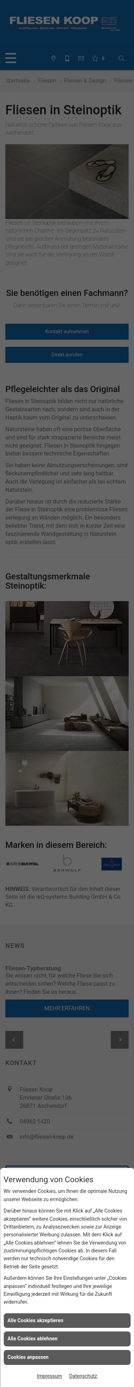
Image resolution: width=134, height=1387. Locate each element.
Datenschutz (83, 1376)
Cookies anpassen (28, 1357)
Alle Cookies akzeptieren (35, 1320)
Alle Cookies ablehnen (33, 1338)
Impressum (49, 1376)
